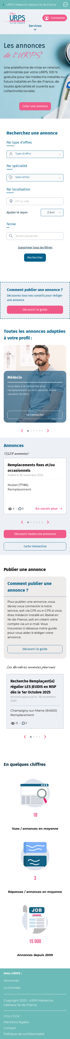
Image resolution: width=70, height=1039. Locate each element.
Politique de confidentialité (24, 1034)
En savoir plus (48, 508)
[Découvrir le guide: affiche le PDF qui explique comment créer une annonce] (35, 310)
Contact (10, 1028)
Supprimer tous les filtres (35, 247)
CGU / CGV (12, 1016)
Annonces (11, 980)
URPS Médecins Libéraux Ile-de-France (29, 5)
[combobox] (35, 201)
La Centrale (12, 987)
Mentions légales (16, 1022)
